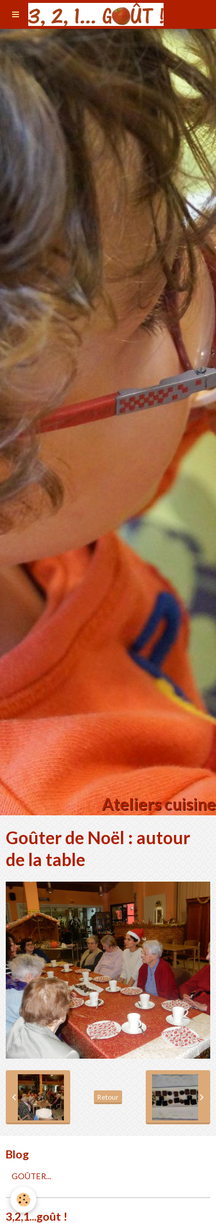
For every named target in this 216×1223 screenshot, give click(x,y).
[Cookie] (23, 1200)
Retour (108, 1097)
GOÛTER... (31, 1176)
